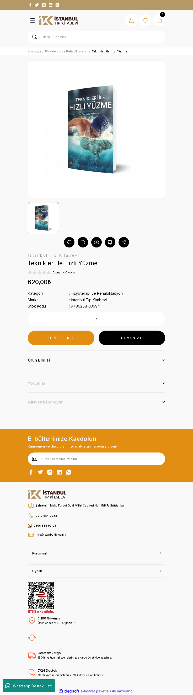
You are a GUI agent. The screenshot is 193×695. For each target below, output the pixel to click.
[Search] (96, 37)
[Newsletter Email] (96, 458)
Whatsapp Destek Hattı (28, 686)
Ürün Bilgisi (39, 360)
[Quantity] (96, 319)
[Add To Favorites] (69, 242)
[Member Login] (130, 20)
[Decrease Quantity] (35, 319)
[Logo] (58, 20)
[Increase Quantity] (158, 319)
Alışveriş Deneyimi (46, 402)
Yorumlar (36, 383)
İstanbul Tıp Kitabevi (89, 300)
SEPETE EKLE (61, 338)
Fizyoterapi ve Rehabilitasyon (97, 293)
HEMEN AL (131, 338)
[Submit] (34, 458)
